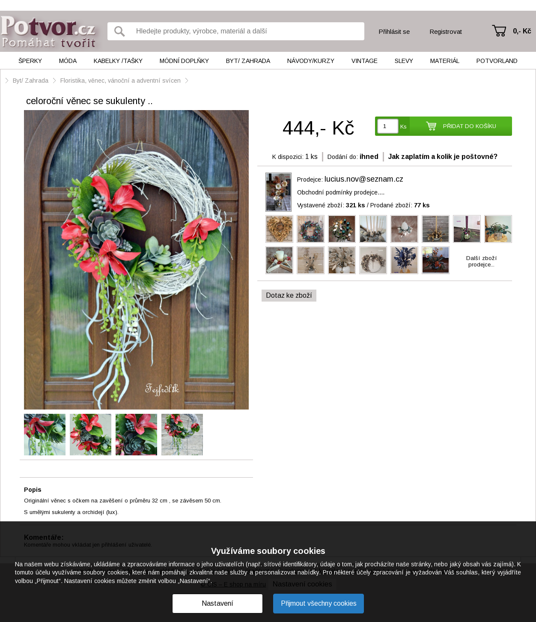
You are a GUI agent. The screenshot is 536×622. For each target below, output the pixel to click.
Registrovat (445, 31)
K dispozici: (288, 156)
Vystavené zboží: (331, 205)
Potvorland (497, 60)
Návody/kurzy (310, 60)
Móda (68, 60)
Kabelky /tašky (118, 60)
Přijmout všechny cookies (319, 603)
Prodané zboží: (400, 205)
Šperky (30, 60)
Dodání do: (343, 156)
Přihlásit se (394, 31)
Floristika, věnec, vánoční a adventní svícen (120, 80)
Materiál (444, 60)
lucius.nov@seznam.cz (364, 179)
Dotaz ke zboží (289, 295)
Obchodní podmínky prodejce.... (340, 192)
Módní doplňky (184, 60)
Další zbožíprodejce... (481, 261)
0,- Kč (522, 31)
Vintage (364, 60)
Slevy (404, 60)
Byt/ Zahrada (248, 60)
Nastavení (217, 603)
